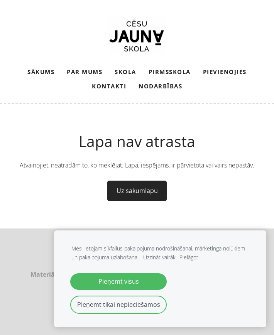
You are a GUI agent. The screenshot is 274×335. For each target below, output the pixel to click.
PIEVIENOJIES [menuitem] (225, 72)
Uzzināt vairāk (159, 257)
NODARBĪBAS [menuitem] (160, 86)
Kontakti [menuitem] (109, 86)
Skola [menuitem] (125, 72)
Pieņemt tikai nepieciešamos (118, 304)
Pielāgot (188, 257)
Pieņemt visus (118, 281)
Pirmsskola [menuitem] (170, 72)
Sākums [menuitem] (40, 72)
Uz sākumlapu (137, 190)
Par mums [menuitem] (84, 72)
